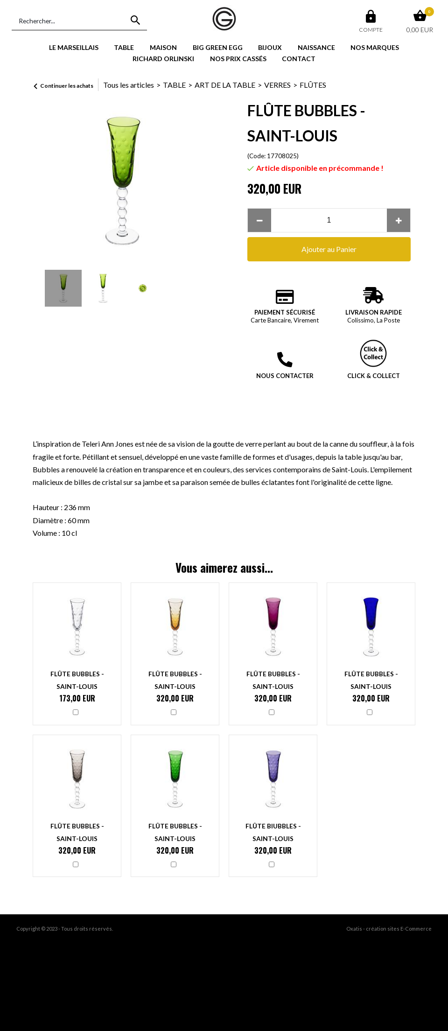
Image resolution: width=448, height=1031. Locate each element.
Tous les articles (128, 84)
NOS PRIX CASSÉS (238, 59)
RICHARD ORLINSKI (163, 59)
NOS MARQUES (374, 47)
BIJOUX (270, 47)
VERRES (277, 84)
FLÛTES (313, 84)
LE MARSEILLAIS (73, 47)
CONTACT (298, 59)
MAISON (163, 47)
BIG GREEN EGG (218, 47)
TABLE (124, 47)
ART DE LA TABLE (225, 84)
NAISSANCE (316, 47)
